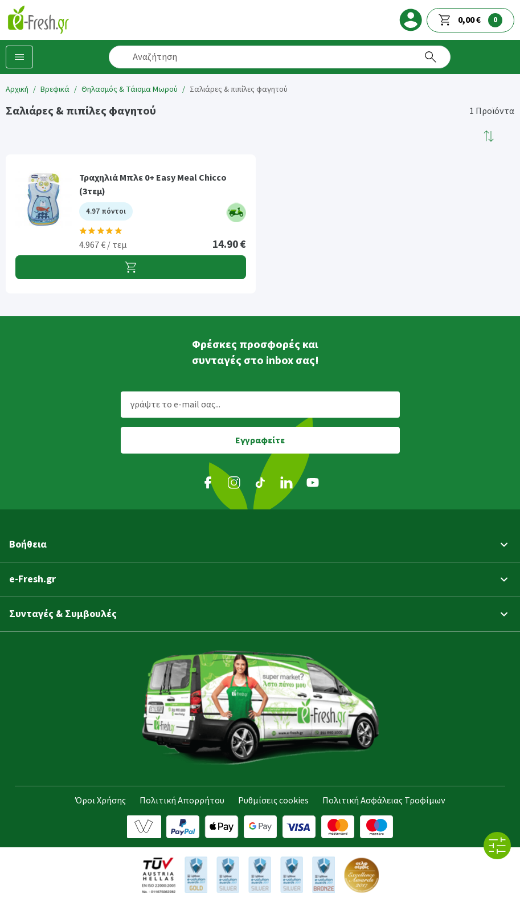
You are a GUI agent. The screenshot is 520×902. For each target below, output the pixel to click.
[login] (410, 20)
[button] (489, 136)
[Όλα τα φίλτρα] (497, 845)
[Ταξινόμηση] (489, 136)
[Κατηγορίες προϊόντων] (19, 57)
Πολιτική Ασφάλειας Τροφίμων (383, 800)
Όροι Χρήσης (100, 800)
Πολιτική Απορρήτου (182, 800)
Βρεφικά (54, 89)
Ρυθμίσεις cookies (273, 800)
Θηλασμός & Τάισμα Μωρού (129, 89)
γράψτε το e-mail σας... (175, 404)
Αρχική (17, 89)
